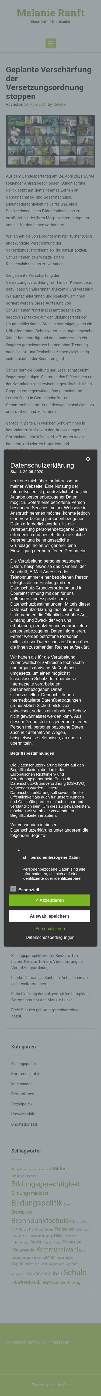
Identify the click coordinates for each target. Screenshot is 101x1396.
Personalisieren (50, 928)
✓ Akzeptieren (49, 900)
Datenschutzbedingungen (50, 937)
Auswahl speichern (49, 916)
